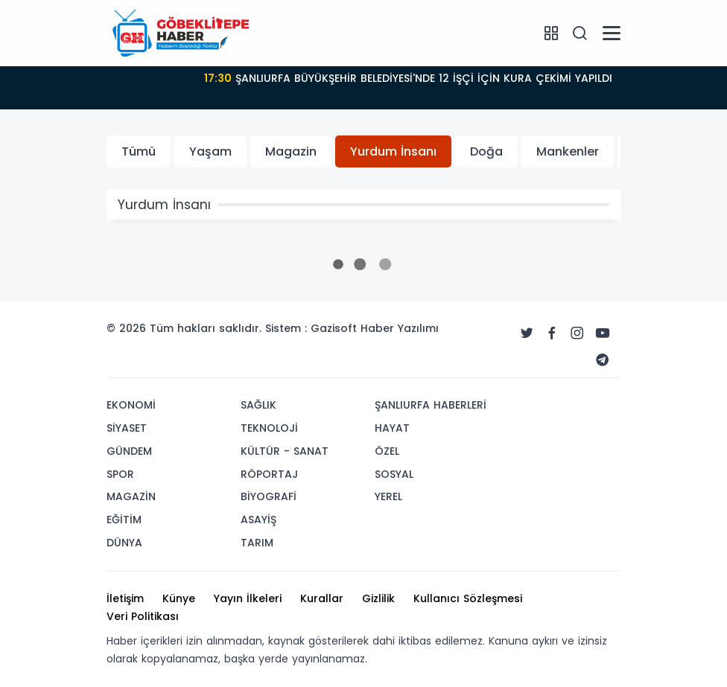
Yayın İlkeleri (248, 598)
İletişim (125, 598)
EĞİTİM (124, 519)
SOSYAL (394, 474)
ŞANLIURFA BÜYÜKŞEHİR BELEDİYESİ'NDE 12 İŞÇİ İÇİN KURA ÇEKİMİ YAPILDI (408, 78)
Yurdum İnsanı (393, 151)
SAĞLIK (258, 404)
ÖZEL (387, 451)
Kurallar (321, 598)
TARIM (257, 542)
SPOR (120, 474)
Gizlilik (378, 598)
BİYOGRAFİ (268, 496)
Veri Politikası (143, 616)
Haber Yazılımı (400, 328)
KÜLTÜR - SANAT (284, 451)
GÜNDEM (129, 451)
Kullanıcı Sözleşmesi (467, 598)
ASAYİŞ (258, 519)
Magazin (291, 151)
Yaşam (210, 151)
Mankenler (567, 151)
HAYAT (392, 428)
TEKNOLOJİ (269, 428)
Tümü (138, 151)
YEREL (388, 496)
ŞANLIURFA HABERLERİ (430, 404)
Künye (178, 598)
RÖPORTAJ (269, 474)
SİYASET (127, 428)
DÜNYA (124, 542)
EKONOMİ (131, 404)
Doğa (486, 151)
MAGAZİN (131, 496)
